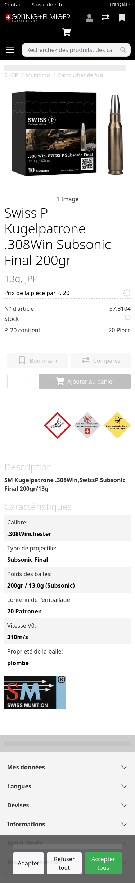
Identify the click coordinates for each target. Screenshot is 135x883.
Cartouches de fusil (81, 75)
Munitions (38, 75)
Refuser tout (64, 863)
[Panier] (67, 32)
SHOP (11, 75)
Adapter (28, 863)
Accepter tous (103, 863)
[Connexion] (89, 18)
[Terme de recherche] (69, 50)
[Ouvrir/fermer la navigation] (13, 50)
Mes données (26, 767)
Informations (26, 824)
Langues (19, 786)
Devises (18, 805)
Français (118, 4)
